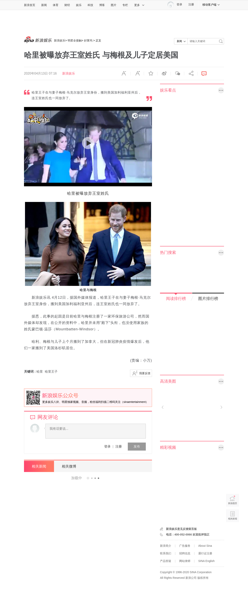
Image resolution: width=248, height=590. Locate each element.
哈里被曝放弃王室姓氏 (88, 193)
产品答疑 (165, 561)
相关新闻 (39, 466)
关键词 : (30, 371)
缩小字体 (123, 74)
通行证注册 (205, 553)
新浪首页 (29, 5)
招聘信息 (184, 553)
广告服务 (184, 545)
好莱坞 (88, 40)
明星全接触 (75, 40)
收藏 (150, 74)
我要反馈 (144, 373)
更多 (139, 5)
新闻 (44, 5)
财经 (67, 5)
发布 (137, 446)
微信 (177, 74)
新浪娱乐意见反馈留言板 (181, 528)
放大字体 (137, 74)
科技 (90, 5)
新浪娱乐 (59, 40)
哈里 (39, 371)
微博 (164, 74)
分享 (190, 74)
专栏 (125, 5)
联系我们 (165, 553)
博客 (102, 5)
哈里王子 (51, 371)
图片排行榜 (208, 298)
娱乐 (79, 5)
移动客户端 (211, 4)
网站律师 (184, 561)
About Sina (205, 545)
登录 (107, 446)
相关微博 (69, 466)
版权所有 (203, 577)
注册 (191, 4)
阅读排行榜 (176, 298)
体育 (55, 5)
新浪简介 (165, 545)
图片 (113, 5)
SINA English (206, 561)
